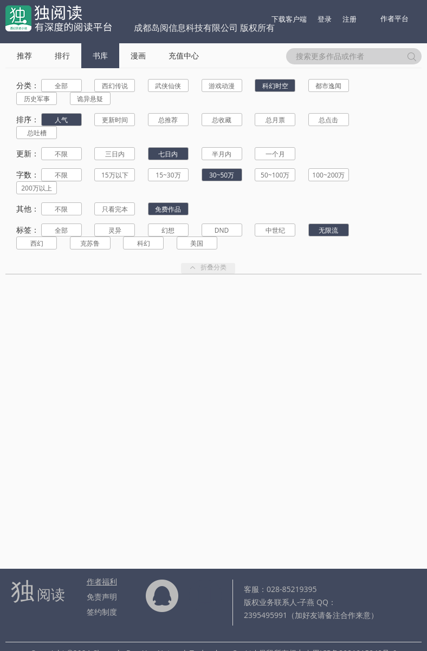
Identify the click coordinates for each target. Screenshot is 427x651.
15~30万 (168, 175)
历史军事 (37, 98)
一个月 (275, 154)
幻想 (167, 230)
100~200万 (328, 175)
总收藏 (221, 119)
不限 (61, 154)
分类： (27, 85)
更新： (27, 153)
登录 (325, 19)
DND (222, 230)
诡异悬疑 (90, 98)
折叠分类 (208, 268)
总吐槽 (37, 132)
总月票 (275, 119)
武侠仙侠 (168, 85)
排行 (62, 55)
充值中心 (184, 55)
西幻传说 (115, 85)
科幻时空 (275, 85)
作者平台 (394, 18)
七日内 (168, 154)
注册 (349, 19)
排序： (27, 119)
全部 (61, 85)
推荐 (24, 55)
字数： (27, 174)
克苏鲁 (90, 243)
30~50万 (221, 175)
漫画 (138, 55)
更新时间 (115, 119)
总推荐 (168, 119)
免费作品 (168, 209)
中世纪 (275, 230)
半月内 (221, 154)
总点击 (328, 119)
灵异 (114, 230)
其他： (27, 208)
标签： (27, 230)
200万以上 (36, 188)
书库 (100, 55)
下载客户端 (289, 19)
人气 (61, 119)
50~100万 (275, 175)
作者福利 (102, 581)
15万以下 (114, 175)
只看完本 (115, 209)
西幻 (36, 243)
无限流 (328, 230)
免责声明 (102, 596)
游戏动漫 (222, 85)
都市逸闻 (328, 85)
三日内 (115, 154)
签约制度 (102, 612)
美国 (196, 243)
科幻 (143, 243)
